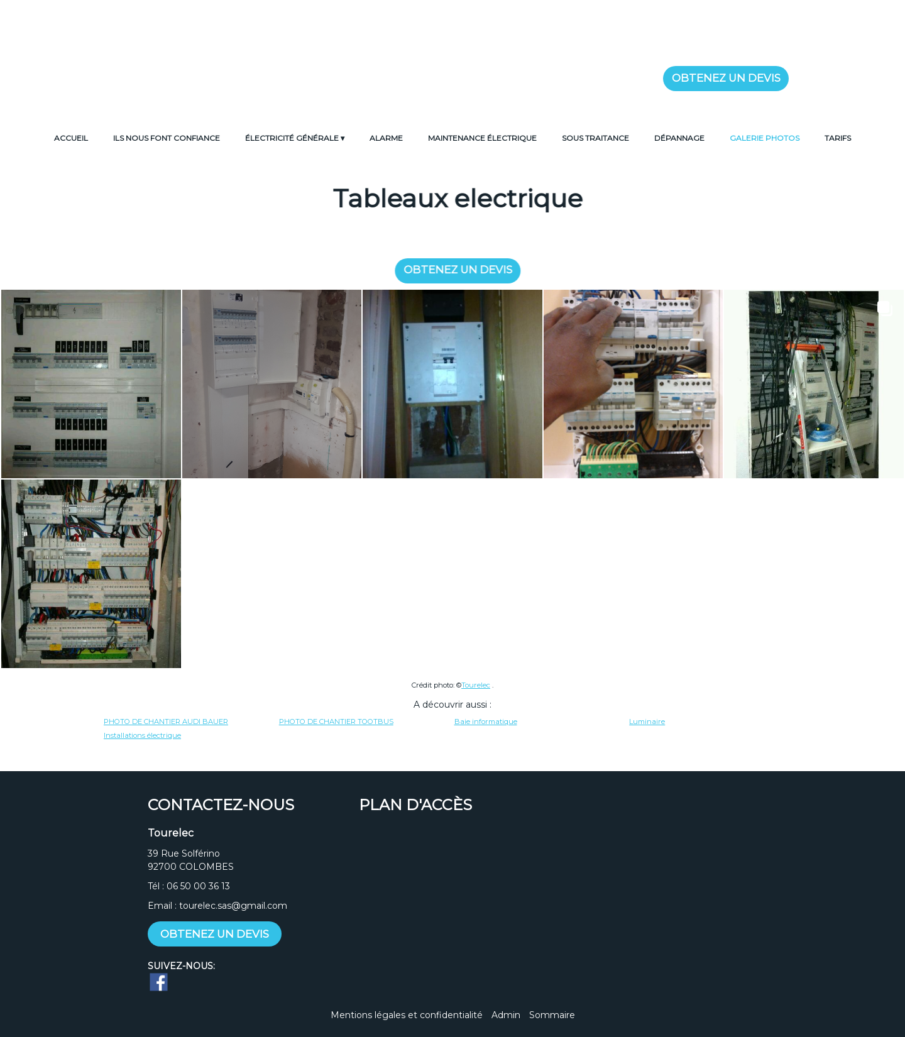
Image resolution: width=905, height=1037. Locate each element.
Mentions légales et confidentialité (407, 1015)
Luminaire (647, 721)
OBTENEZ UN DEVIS (726, 78)
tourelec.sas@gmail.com (233, 905)
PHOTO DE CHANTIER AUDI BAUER (166, 721)
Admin (505, 1015)
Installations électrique (142, 735)
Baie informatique (485, 721)
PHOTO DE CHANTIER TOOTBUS (336, 721)
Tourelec (475, 685)
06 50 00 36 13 (198, 886)
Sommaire (552, 1015)
